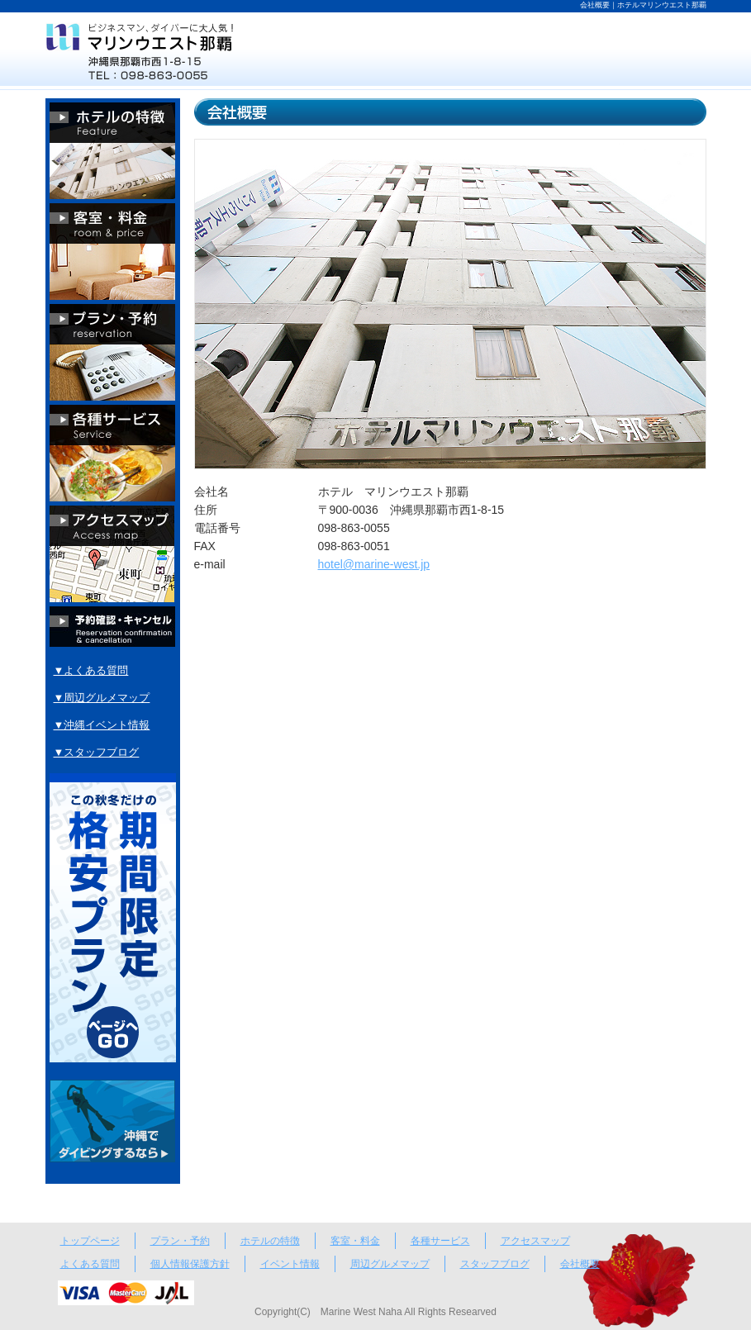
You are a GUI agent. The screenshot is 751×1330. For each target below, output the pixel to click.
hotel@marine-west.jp (374, 564)
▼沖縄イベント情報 (102, 725)
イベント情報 (290, 1264)
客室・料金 (355, 1241)
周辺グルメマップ (390, 1264)
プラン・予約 (180, 1241)
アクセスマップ (535, 1241)
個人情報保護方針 (190, 1264)
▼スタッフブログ (97, 752)
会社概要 (580, 1264)
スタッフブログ (495, 1264)
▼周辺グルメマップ (102, 697)
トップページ (90, 1241)
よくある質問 (90, 1264)
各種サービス (440, 1241)
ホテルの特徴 (270, 1241)
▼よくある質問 (91, 670)
